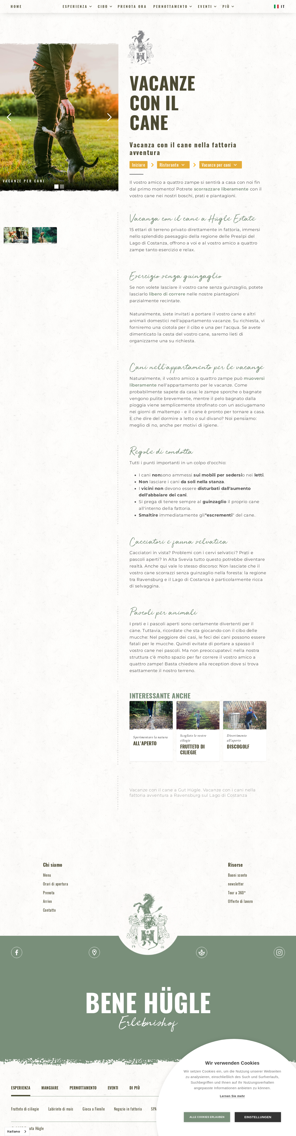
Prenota (49, 892)
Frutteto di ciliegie (25, 1109)
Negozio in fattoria (128, 1109)
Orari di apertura (55, 884)
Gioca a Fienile (94, 1109)
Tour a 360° (237, 892)
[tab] (20, 1090)
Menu (47, 875)
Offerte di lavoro (240, 901)
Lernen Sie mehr (232, 1096)
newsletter (236, 884)
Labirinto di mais (60, 1109)
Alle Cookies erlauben (207, 1117)
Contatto (49, 910)
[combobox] (17, 1131)
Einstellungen (257, 1117)
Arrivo (47, 901)
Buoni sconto (237, 875)
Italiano (13, 1131)
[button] (76, 6)
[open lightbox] (59, 117)
